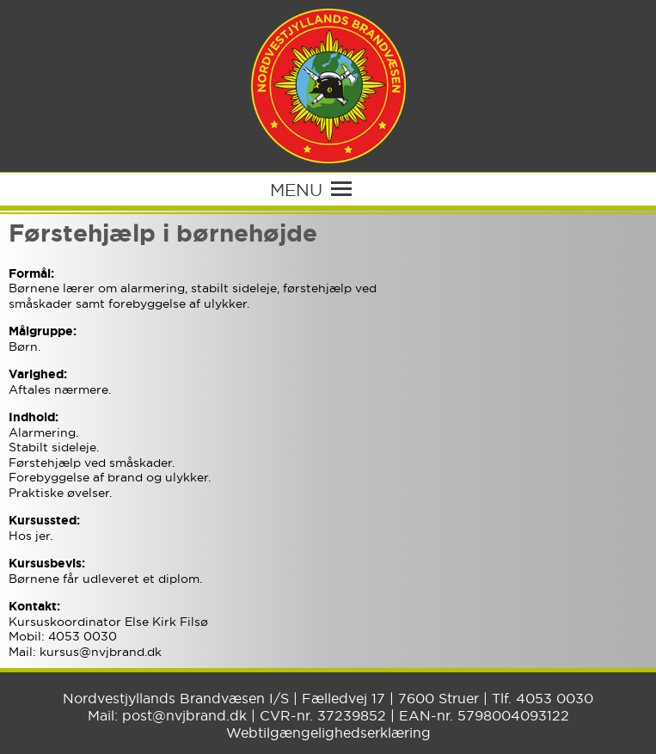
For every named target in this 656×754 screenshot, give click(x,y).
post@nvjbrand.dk (184, 715)
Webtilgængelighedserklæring (328, 732)
